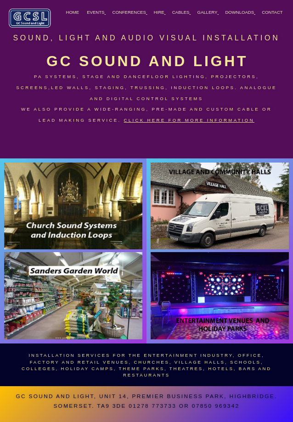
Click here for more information (189, 120)
